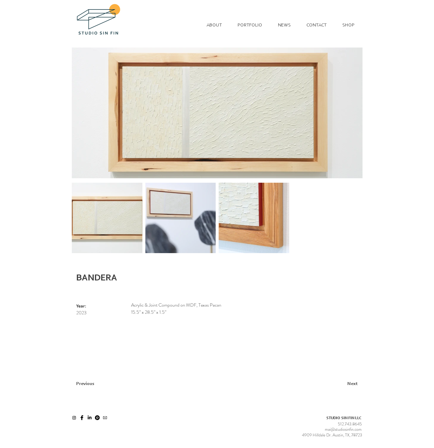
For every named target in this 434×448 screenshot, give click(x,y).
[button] (250, 25)
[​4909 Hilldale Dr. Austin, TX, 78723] (332, 435)
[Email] (105, 417)
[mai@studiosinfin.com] (343, 429)
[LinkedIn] (89, 417)
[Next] (337, 384)
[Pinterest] (97, 417)
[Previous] (97, 384)
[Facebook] (82, 417)
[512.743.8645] (350, 424)
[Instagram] (74, 417)
